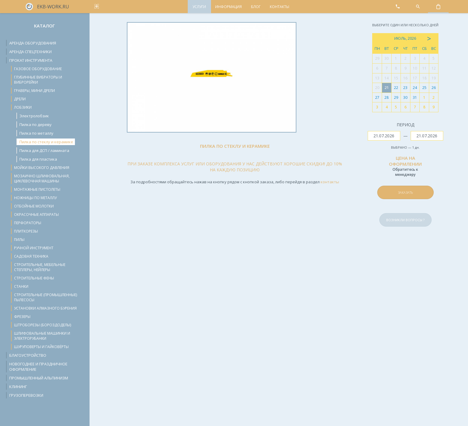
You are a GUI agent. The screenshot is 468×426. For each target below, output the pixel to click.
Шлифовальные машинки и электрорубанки (42, 336)
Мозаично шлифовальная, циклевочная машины (42, 178)
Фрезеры (22, 316)
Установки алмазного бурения (45, 308)
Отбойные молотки (34, 206)
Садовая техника (31, 256)
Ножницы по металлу (35, 197)
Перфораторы (27, 222)
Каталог (44, 26)
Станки (21, 286)
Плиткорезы (26, 231)
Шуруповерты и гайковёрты (41, 346)
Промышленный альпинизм (38, 378)
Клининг (18, 386)
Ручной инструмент (33, 247)
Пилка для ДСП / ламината (44, 150)
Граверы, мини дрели (34, 90)
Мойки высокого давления (41, 167)
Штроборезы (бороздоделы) (42, 324)
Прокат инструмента (30, 60)
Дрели (20, 98)
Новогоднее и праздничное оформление (38, 366)
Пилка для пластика (38, 159)
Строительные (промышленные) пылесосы (45, 297)
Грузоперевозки (26, 395)
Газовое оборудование (38, 68)
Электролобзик (34, 116)
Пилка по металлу (36, 133)
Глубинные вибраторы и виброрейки (38, 80)
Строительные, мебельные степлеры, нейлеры (39, 267)
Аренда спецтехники (30, 51)
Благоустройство (27, 355)
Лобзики (23, 107)
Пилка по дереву (35, 124)
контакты (330, 181)
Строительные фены (34, 278)
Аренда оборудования (32, 43)
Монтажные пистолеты (37, 189)
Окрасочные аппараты (36, 214)
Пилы (19, 239)
